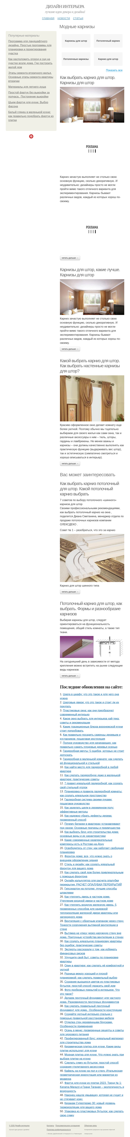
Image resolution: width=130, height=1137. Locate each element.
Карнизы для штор (76, 40)
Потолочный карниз (108, 40)
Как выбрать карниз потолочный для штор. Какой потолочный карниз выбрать (89, 488)
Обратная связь (90, 1126)
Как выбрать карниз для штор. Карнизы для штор (87, 80)
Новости (63, 18)
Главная (48, 18)
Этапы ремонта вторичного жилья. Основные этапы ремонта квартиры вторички (30, 77)
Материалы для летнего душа (27, 86)
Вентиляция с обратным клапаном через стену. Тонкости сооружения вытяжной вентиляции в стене (92, 925)
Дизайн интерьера (65, 6)
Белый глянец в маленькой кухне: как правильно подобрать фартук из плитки (30, 116)
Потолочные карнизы (76, 59)
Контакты (50, 1126)
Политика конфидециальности (59, 1130)
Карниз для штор (108, 59)
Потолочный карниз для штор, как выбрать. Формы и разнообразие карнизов (91, 608)
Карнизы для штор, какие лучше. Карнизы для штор (90, 272)
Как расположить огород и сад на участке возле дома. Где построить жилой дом (30, 63)
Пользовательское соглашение (68, 1126)
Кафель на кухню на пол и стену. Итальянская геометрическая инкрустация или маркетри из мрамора (91, 1074)
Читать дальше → (70, 258)
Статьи (78, 18)
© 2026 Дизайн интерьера (19, 1126)
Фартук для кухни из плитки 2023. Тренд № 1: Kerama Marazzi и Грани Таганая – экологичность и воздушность (92, 1086)
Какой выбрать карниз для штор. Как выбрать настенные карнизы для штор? (90, 365)
